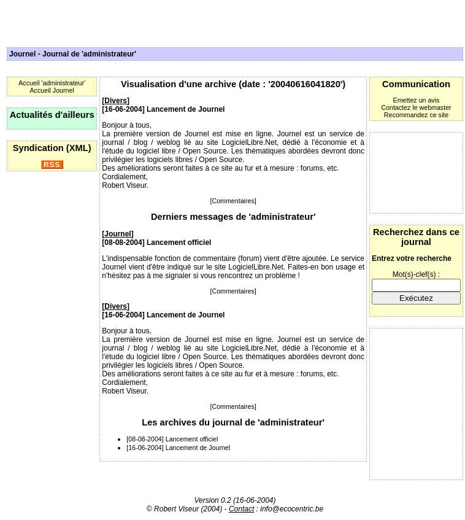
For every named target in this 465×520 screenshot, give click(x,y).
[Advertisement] (416, 172)
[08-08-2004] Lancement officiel (172, 439)
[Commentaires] (233, 200)
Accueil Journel (52, 90)
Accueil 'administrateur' (51, 83)
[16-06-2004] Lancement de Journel (178, 447)
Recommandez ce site (416, 114)
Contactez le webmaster (416, 107)
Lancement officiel (179, 242)
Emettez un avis (416, 100)
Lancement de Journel (186, 109)
